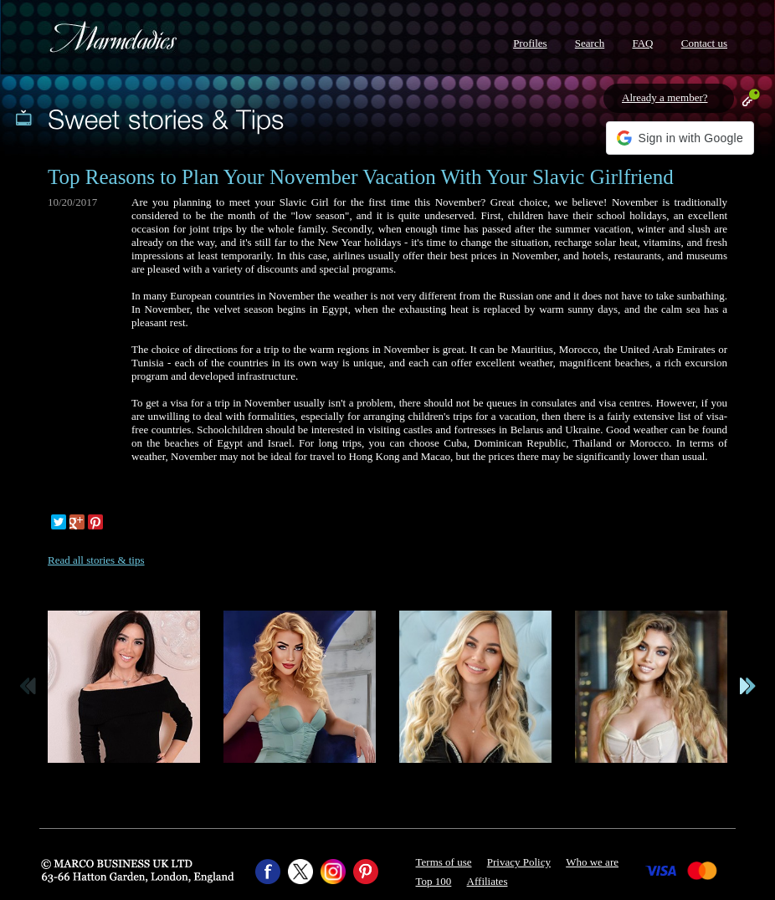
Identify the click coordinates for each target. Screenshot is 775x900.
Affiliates (487, 881)
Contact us (704, 43)
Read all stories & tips (96, 560)
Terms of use (444, 862)
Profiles (530, 43)
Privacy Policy (519, 862)
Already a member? (665, 97)
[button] (680, 138)
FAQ (642, 43)
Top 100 (434, 881)
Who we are (592, 862)
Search (589, 43)
